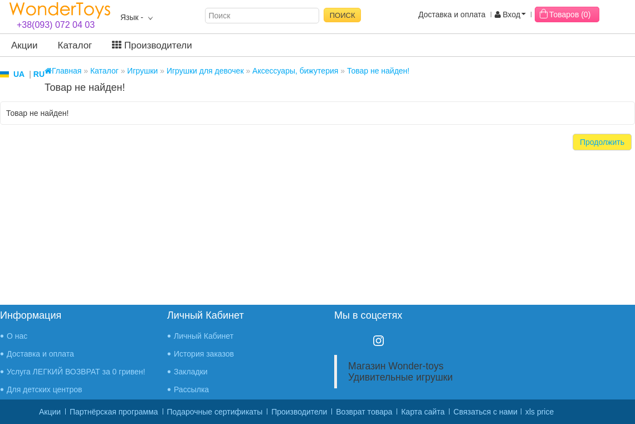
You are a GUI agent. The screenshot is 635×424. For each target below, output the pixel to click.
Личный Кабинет (203, 336)
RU (39, 74)
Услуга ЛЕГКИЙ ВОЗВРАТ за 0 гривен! (76, 371)
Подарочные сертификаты (215, 411)
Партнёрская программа (114, 411)
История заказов (204, 353)
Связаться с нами (485, 411)
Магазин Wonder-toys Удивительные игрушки (400, 371)
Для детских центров (44, 389)
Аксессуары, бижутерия (295, 70)
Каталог (75, 45)
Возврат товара (364, 411)
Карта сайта (422, 411)
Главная (63, 70)
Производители (152, 45)
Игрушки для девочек (205, 70)
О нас (17, 336)
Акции (24, 45)
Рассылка (191, 389)
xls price (539, 411)
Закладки (191, 371)
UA (19, 74)
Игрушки (142, 70)
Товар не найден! (378, 70)
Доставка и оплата (452, 14)
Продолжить (602, 142)
